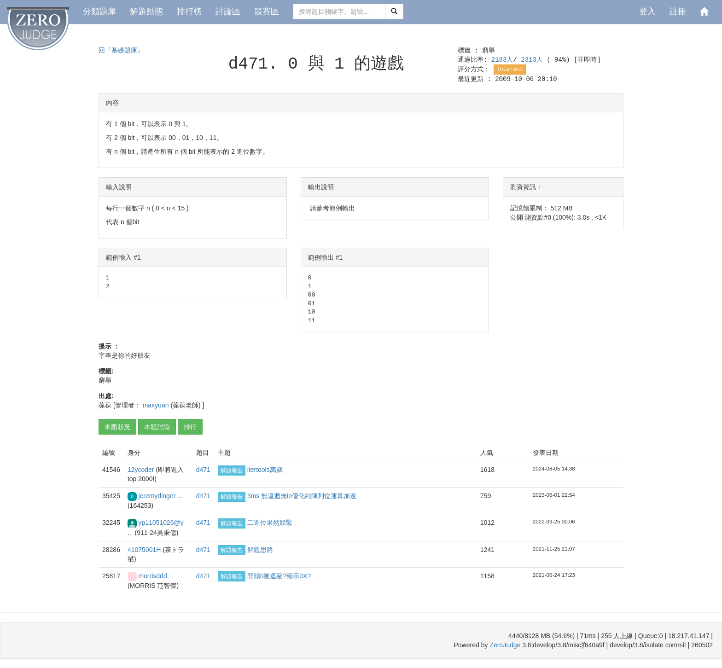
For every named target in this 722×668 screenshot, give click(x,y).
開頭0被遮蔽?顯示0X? (279, 576)
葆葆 (105, 405)
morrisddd (152, 576)
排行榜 (189, 11)
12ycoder (142, 469)
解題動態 (146, 11)
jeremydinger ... (160, 496)
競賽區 (266, 11)
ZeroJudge (504, 645)
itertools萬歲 (265, 469)
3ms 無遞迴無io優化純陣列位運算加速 (301, 496)
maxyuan (157, 405)
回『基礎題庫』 (121, 50)
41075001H (145, 549)
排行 (190, 426)
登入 (647, 11)
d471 (203, 469)
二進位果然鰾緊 (269, 522)
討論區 (227, 11)
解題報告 (232, 470)
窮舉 (488, 50)
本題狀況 (117, 426)
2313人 (534, 60)
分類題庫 (99, 11)
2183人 (502, 60)
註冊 (678, 11)
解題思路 (260, 549)
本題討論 (157, 426)
